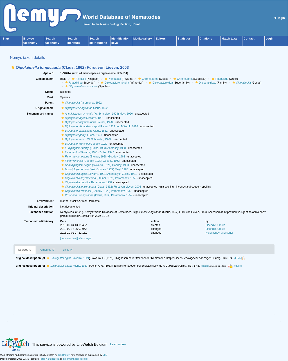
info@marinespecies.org (75, 359)
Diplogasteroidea (160, 82)
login (279, 18)
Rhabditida (219, 78)
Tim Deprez (64, 355)
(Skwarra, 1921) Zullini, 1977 (87, 152)
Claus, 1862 (84, 108)
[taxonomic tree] (68, 238)
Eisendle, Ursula (215, 225)
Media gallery (142, 38)
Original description (40, 206)
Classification (45, 78)
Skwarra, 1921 (82, 118)
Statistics (184, 38)
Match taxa (229, 38)
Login (269, 38)
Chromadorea (147, 78)
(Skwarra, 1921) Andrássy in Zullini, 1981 (98, 173)
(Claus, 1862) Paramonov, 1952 (96, 195)
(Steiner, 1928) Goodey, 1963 (92, 156)
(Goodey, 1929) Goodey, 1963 (90, 160)
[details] (238, 258)
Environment (45, 201)
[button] (13, 67)
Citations (206, 38)
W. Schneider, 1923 (85, 139)
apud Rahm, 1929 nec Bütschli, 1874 (99, 126)
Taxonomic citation (41, 212)
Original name (45, 108)
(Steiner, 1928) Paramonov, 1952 (98, 178)
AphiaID (48, 73)
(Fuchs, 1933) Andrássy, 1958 (93, 148)
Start (5, 38)
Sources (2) (25, 249)
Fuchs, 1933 (81, 135)
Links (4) (68, 249)
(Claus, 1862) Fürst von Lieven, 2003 (100, 186)
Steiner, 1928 (86, 122)
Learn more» (118, 344)
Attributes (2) (47, 249)
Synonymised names (40, 113)
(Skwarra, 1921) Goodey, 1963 (94, 165)
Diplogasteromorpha (114, 82)
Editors (161, 38)
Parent (49, 102)
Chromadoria (182, 78)
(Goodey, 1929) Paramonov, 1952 (96, 191)
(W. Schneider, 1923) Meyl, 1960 (96, 113)
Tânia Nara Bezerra (49, 359)
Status (49, 91)
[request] (237, 266)
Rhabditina (73, 82)
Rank (50, 97)
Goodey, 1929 (83, 143)
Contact (249, 38)
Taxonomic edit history (38, 221)
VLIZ (105, 355)
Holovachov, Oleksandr (219, 232)
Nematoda (112, 78)
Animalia (78, 78)
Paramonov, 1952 (81, 102)
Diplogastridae (205, 82)
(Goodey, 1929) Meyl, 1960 (94, 169)
